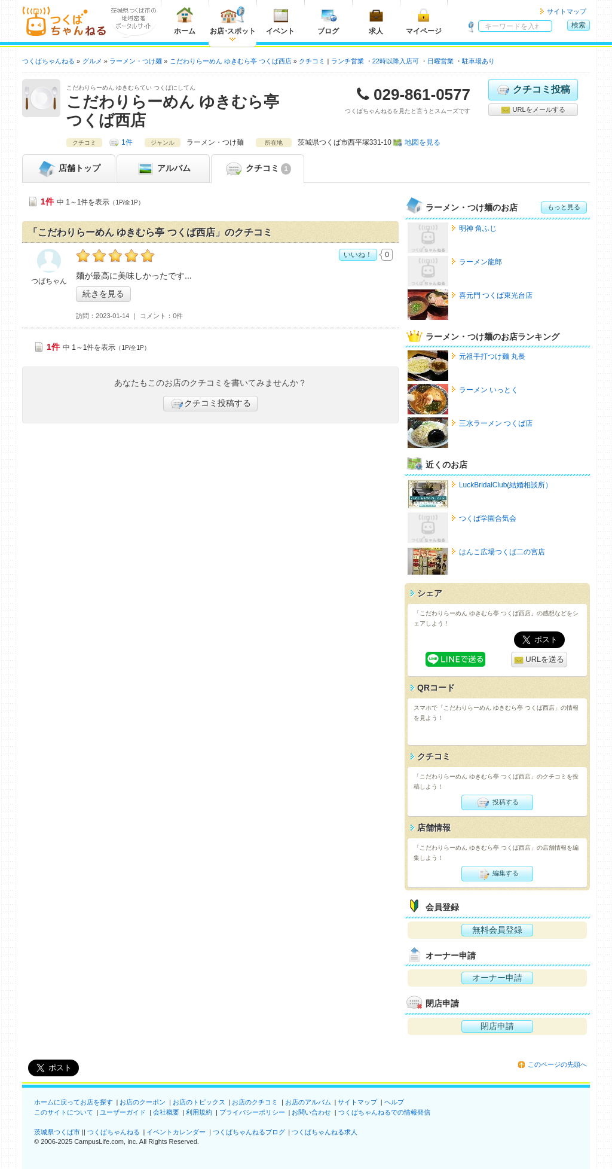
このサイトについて (63, 1112)
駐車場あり (478, 61)
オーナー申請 (497, 977)
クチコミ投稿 (533, 90)
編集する (497, 873)
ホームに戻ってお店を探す (73, 1102)
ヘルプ (394, 1102)
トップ (68, 168)
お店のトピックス (199, 1102)
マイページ (424, 20)
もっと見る (563, 206)
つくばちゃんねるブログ (249, 1132)
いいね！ (358, 255)
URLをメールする (533, 110)
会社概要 (166, 1112)
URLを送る (539, 660)
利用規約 (199, 1112)
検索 (578, 25)
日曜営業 (440, 61)
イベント (280, 20)
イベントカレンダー (176, 1132)
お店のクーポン (143, 1102)
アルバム (163, 168)
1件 (127, 142)
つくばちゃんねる (113, 1132)
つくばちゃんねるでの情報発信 (384, 1112)
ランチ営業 (347, 61)
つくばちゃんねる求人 (324, 1132)
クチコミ (257, 168)
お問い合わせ (311, 1112)
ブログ (328, 20)
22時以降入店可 (395, 61)
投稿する (497, 802)
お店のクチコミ (255, 1102)
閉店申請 (497, 1026)
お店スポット (233, 20)
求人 (376, 20)
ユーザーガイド (123, 1112)
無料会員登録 (497, 930)
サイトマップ (566, 11)
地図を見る (422, 142)
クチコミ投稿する (210, 403)
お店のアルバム (308, 1102)
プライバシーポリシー (252, 1112)
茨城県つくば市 (57, 1132)
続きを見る (103, 293)
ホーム (185, 20)
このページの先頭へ (557, 1064)
